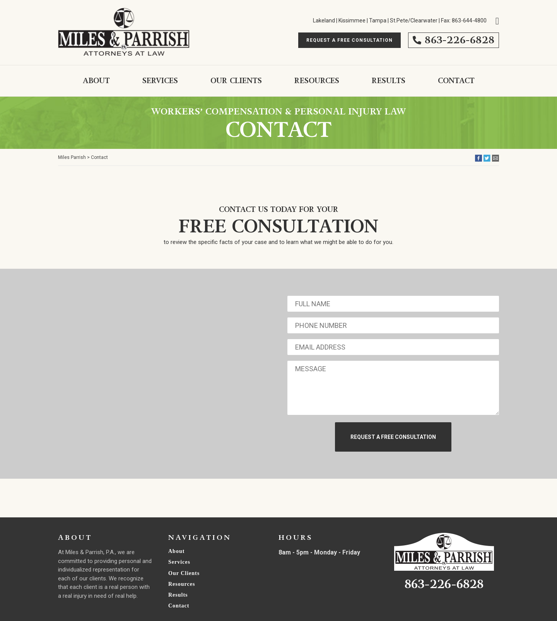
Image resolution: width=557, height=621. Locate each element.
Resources (316, 80)
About (96, 80)
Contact (456, 80)
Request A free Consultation (349, 40)
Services (160, 80)
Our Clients (236, 80)
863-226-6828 (453, 40)
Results (388, 80)
